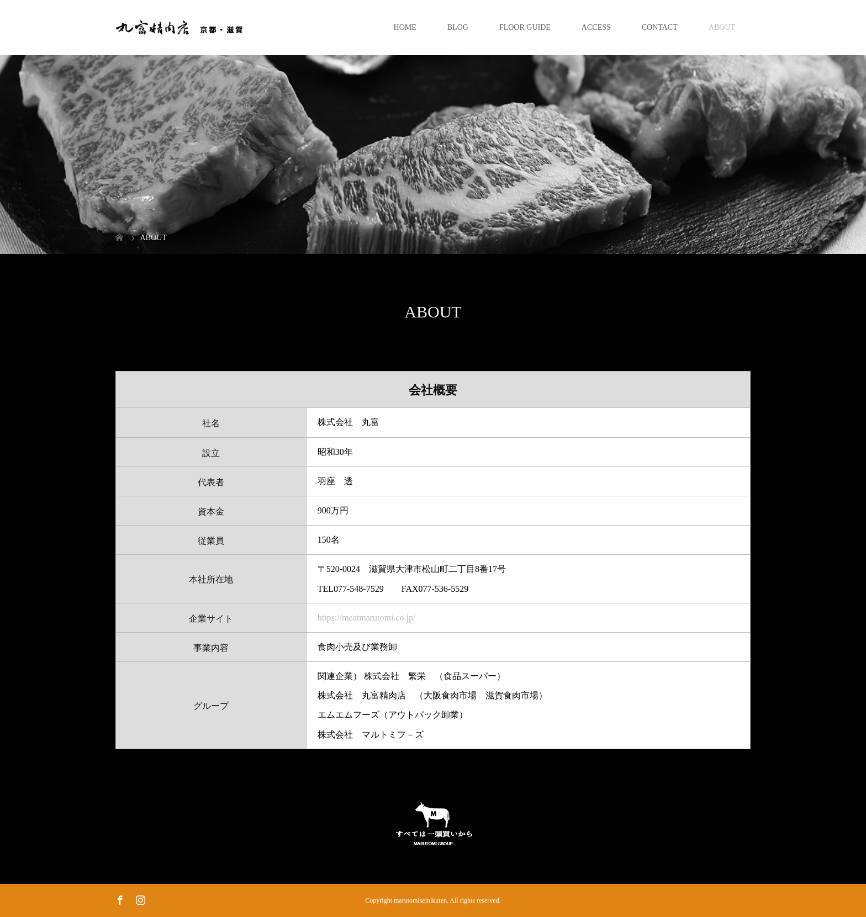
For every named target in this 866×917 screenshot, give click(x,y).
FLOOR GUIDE (525, 27)
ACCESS (596, 27)
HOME (405, 27)
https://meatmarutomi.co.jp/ (367, 617)
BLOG (457, 27)
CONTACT (660, 27)
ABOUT (722, 27)
